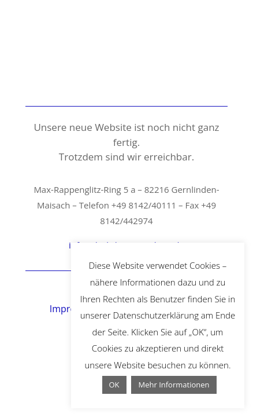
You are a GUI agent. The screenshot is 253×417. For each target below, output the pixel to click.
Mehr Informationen (173, 384)
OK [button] (114, 384)
